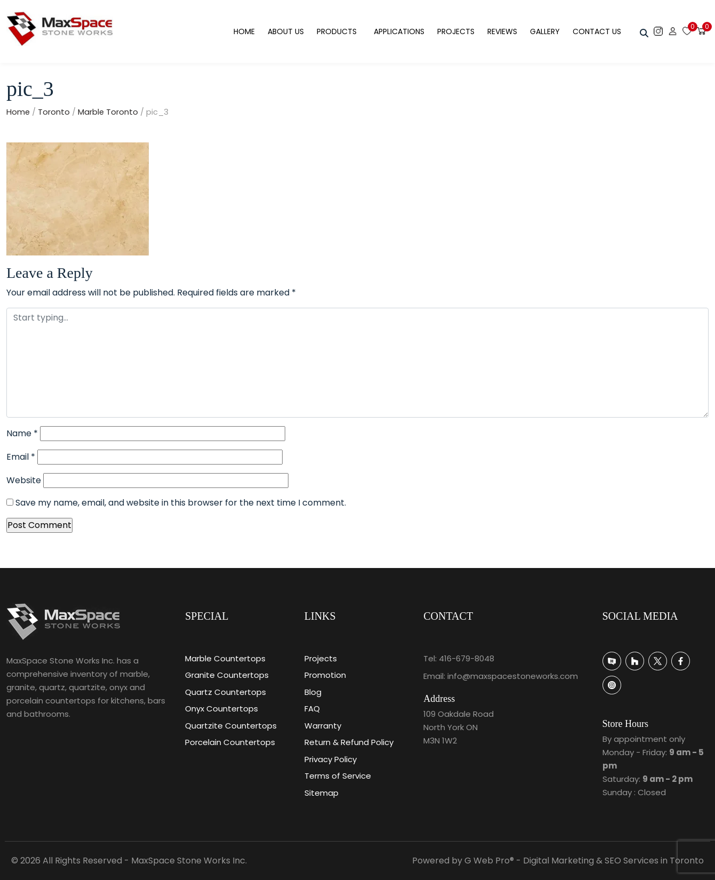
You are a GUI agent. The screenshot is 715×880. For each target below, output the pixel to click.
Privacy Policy (330, 759)
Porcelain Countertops (230, 742)
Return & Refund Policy (348, 742)
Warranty (322, 725)
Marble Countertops (225, 658)
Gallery (545, 31)
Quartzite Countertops (231, 725)
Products (337, 31)
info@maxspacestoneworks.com (512, 676)
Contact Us (597, 31)
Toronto (54, 112)
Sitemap (321, 792)
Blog (313, 692)
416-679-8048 (466, 658)
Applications (399, 31)
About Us (286, 31)
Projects (456, 31)
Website (23, 480)
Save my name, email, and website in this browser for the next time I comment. (180, 503)
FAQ (312, 708)
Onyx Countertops (221, 708)
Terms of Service (337, 775)
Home (244, 31)
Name (22, 433)
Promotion (325, 675)
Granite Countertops (227, 675)
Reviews (502, 31)
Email (20, 457)
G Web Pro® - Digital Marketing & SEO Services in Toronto (584, 860)
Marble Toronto (108, 112)
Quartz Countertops (225, 692)
